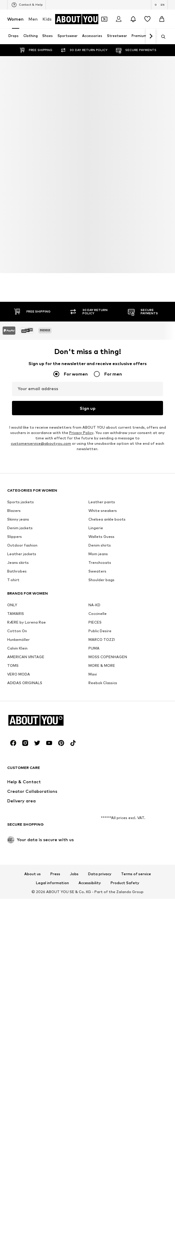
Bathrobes (17, 571)
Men (33, 18)
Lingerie (95, 528)
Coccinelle (97, 613)
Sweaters (97, 571)
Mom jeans (98, 554)
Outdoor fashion (22, 545)
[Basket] (161, 19)
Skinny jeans (18, 519)
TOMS (13, 665)
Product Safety (125, 883)
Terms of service (136, 874)
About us (32, 874)
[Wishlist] (147, 19)
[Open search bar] (161, 36)
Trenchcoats (99, 562)
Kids (47, 18)
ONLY (12, 605)
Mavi (92, 674)
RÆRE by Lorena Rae (26, 622)
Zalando (123, 892)
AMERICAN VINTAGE (25, 657)
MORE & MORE (101, 665)
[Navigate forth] (151, 36)
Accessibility (90, 883)
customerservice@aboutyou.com (41, 443)
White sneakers (102, 510)
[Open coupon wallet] (104, 19)
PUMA (93, 648)
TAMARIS (15, 613)
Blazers (14, 510)
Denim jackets (20, 528)
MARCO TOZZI (101, 639)
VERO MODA (18, 674)
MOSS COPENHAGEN (107, 657)
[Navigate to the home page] (79, 19)
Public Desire (99, 631)
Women (15, 18)
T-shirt (13, 580)
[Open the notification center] (133, 19)
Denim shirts (99, 545)
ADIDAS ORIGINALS (24, 683)
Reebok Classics (102, 683)
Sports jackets (20, 502)
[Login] (118, 19)
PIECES (95, 622)
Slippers (14, 536)
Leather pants (101, 502)
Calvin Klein (17, 648)
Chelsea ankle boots (107, 519)
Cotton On (17, 631)
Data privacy (99, 874)
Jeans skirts (18, 562)
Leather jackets (21, 554)
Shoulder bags (101, 580)
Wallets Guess (101, 536)
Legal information (52, 883)
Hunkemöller (18, 639)
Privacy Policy (81, 432)
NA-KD (94, 605)
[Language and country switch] (159, 5)
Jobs (74, 874)
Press (55, 874)
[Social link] (13, 743)
